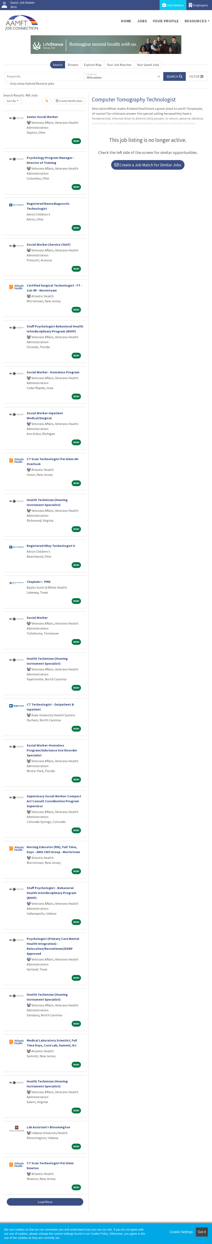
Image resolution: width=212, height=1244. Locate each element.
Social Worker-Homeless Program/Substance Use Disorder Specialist (52, 750)
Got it (202, 1232)
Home (126, 21)
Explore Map (92, 65)
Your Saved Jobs (148, 65)
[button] (196, 76)
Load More (45, 1202)
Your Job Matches (119, 65)
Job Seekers (173, 5)
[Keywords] (44, 76)
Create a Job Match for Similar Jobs (147, 164)
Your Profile (166, 21)
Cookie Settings (181, 1232)
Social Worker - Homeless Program (53, 372)
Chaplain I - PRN (39, 582)
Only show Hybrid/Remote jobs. (32, 83)
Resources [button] (195, 21)
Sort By (11, 101)
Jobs (142, 21)
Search (57, 65)
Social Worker (37, 617)
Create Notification (69, 101)
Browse (73, 65)
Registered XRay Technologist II (51, 546)
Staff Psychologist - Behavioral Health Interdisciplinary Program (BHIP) (51, 893)
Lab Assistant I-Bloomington (48, 1127)
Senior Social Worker (42, 117)
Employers (198, 5)
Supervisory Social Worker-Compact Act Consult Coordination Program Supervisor (54, 801)
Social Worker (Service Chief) (49, 244)
